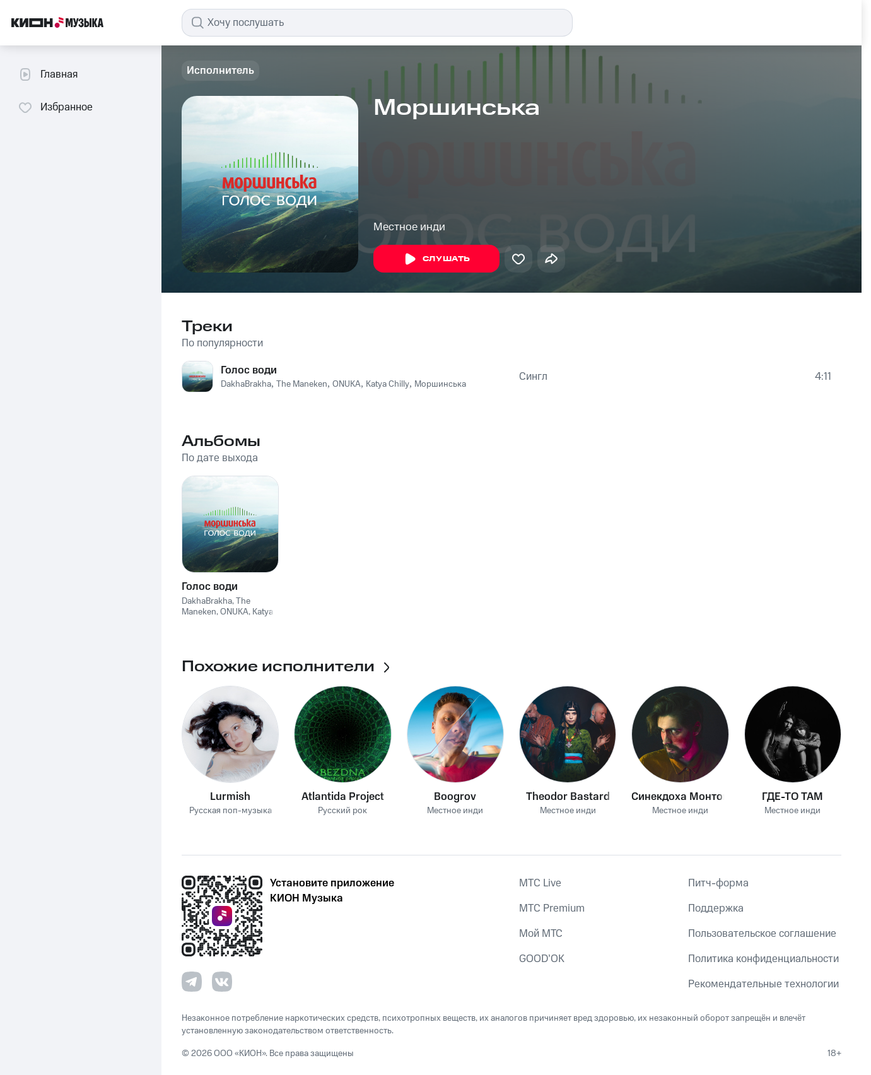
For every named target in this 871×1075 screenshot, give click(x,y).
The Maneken (301, 384)
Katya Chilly (387, 384)
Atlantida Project (342, 796)
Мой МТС (541, 933)
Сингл (533, 376)
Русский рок (342, 811)
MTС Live (540, 883)
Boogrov (455, 796)
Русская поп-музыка (230, 811)
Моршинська (440, 384)
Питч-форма (718, 883)
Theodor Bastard (568, 796)
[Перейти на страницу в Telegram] (192, 982)
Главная (48, 74)
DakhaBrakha (246, 384)
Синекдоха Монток (679, 796)
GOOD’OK (541, 958)
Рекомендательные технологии (763, 984)
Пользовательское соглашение (762, 933)
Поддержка (716, 908)
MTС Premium (552, 908)
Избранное (55, 107)
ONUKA (346, 384)
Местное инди (409, 227)
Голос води (249, 370)
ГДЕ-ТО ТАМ (792, 796)
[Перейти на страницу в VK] (222, 982)
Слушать (436, 259)
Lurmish (230, 796)
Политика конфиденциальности (763, 958)
